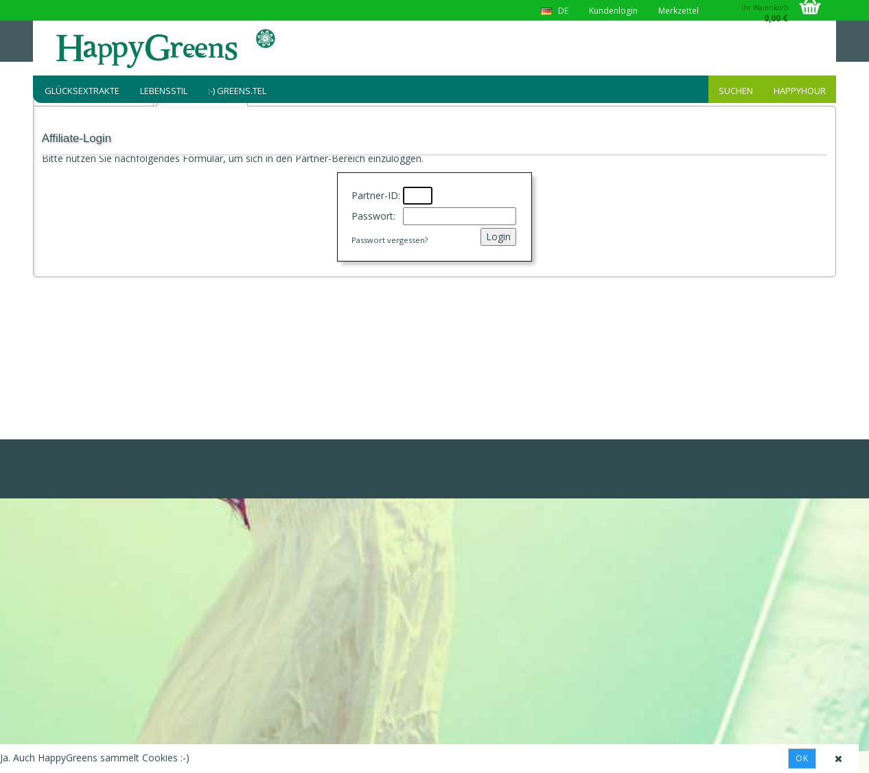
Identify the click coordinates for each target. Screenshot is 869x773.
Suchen (736, 90)
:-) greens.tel (237, 90)
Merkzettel (678, 10)
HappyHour (800, 90)
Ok (802, 758)
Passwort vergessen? (389, 240)
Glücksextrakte (82, 90)
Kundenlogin (613, 10)
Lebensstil (163, 90)
